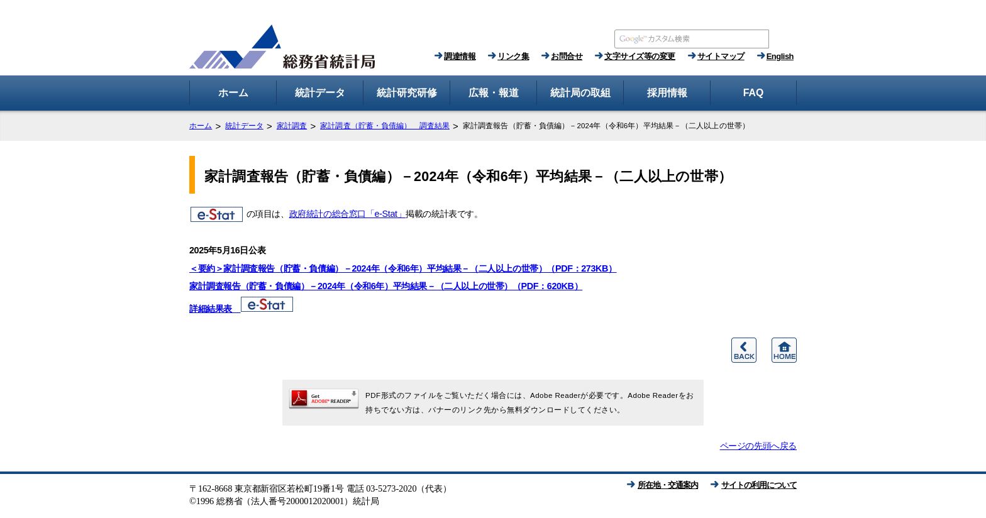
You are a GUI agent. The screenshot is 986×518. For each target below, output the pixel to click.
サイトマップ (721, 56)
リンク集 (513, 56)
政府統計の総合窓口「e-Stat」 (347, 214)
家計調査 (292, 126)
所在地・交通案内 (668, 485)
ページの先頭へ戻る (758, 446)
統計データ (244, 126)
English (780, 56)
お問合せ (566, 56)
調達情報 (459, 56)
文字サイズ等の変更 (639, 56)
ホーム (200, 126)
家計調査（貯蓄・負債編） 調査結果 (385, 126)
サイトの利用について (759, 485)
